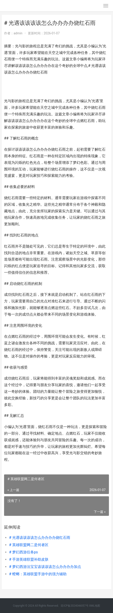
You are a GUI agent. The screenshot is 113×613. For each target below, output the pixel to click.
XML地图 (94, 605)
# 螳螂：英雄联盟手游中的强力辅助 (38, 574)
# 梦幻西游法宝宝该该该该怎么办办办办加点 (45, 567)
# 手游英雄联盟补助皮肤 (28, 559)
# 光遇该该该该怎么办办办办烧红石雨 (39, 537)
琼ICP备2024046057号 (74, 605)
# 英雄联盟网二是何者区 (28, 545)
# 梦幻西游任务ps (23, 552)
